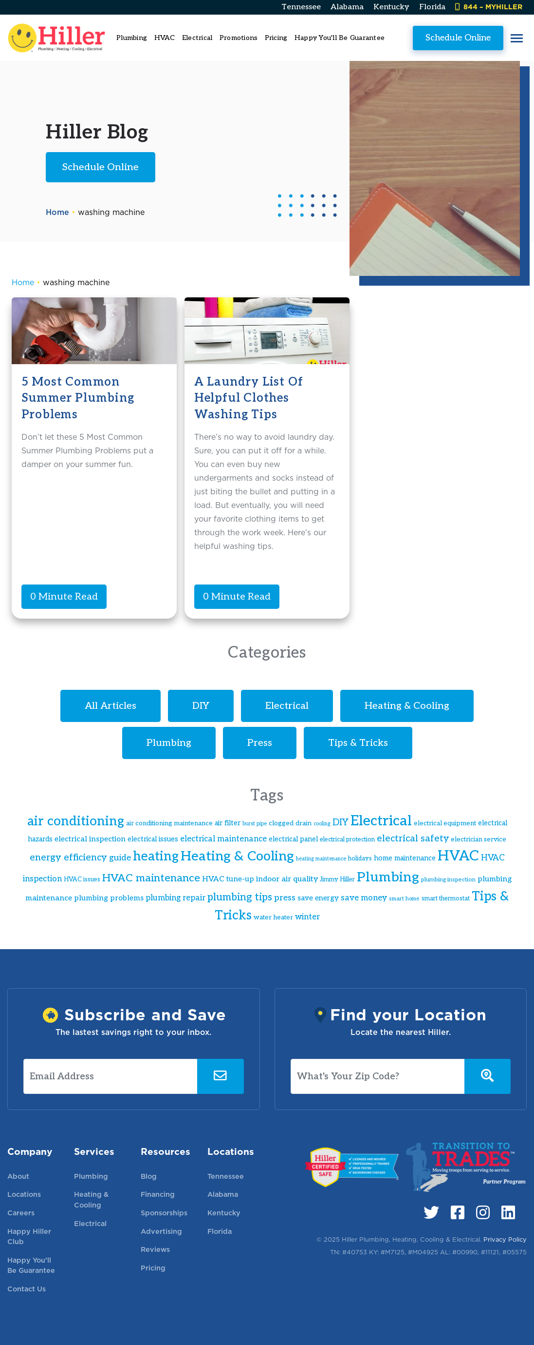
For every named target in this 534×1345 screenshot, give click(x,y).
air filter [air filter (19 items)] (227, 823)
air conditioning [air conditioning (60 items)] (75, 821)
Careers (21, 1213)
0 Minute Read (64, 597)
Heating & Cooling (407, 706)
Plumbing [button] (131, 38)
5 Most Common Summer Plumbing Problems (77, 398)
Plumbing (169, 743)
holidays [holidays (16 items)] (360, 858)
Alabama (347, 7)
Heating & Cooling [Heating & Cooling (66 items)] (237, 856)
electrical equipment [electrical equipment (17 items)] (445, 823)
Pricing (276, 38)
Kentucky (391, 7)
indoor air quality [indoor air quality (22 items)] (287, 879)
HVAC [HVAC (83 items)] (458, 856)
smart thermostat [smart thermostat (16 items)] (446, 898)
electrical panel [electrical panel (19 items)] (293, 839)
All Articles (110, 706)
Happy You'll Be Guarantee (340, 38)
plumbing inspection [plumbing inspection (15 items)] (448, 879)
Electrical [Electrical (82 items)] (381, 821)
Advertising (161, 1231)
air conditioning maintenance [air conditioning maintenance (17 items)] (169, 823)
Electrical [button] (197, 38)
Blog (149, 1176)
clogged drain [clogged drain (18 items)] (290, 823)
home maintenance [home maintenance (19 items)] (405, 858)
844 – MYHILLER (488, 6)
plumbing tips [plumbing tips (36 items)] (239, 897)
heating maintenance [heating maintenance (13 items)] (321, 859)
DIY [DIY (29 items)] (340, 822)
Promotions (239, 38)
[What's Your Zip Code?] (378, 1076)
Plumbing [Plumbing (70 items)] (388, 877)
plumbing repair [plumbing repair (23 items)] (175, 898)
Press (259, 743)
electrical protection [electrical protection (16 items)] (347, 839)
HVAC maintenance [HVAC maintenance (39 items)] (151, 878)
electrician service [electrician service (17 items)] (478, 839)
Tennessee (301, 7)
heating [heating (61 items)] (156, 856)
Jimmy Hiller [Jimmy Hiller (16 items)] (337, 879)
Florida (432, 7)
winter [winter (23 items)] (307, 917)
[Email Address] (110, 1076)
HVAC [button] (164, 38)
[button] (516, 38)
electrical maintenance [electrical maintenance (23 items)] (223, 839)
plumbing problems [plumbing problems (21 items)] (109, 898)
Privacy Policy (505, 1239)
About (18, 1176)
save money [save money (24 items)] (364, 898)
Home (57, 212)
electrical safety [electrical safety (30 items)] (413, 838)
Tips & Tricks (358, 743)
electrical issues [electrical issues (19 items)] (153, 839)
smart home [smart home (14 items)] (404, 899)
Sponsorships (164, 1213)
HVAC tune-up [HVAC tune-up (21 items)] (228, 879)
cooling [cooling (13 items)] (322, 823)
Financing (158, 1194)
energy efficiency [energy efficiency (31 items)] (68, 857)
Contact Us (26, 1289)
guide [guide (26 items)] (120, 858)
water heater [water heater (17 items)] (273, 917)
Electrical (287, 706)
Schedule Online (458, 38)
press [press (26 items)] (284, 898)
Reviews (155, 1249)
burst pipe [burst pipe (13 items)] (254, 823)
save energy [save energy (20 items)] (318, 898)
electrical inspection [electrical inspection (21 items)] (90, 839)
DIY (200, 706)
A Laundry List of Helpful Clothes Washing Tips (248, 398)
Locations (24, 1194)
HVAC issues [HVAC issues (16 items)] (82, 879)
